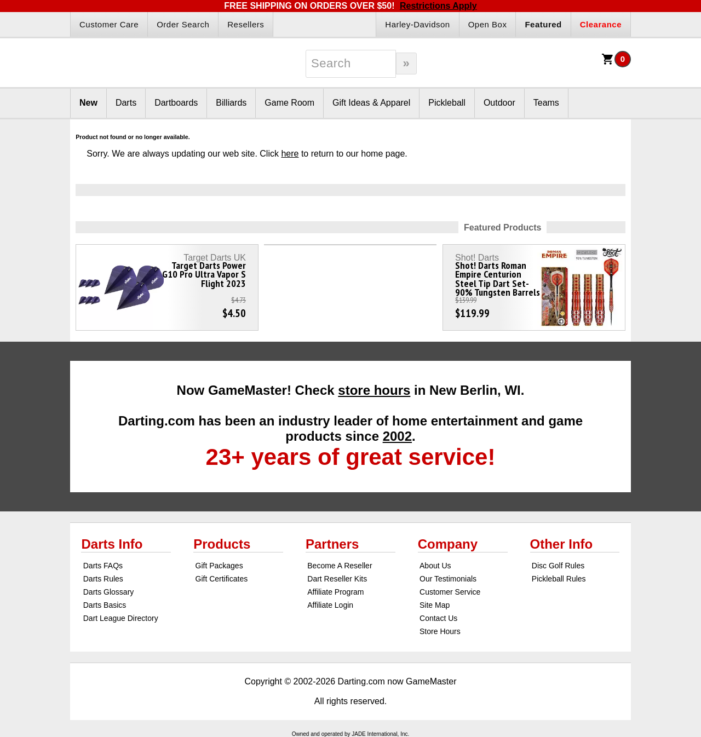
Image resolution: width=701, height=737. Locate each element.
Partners (332, 544)
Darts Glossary (108, 592)
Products (221, 544)
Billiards (231, 102)
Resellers (245, 24)
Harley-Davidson (417, 24)
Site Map (435, 605)
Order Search (183, 24)
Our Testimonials (448, 578)
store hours (374, 390)
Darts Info (111, 544)
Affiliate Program (335, 592)
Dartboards (176, 102)
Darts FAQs (103, 565)
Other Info (561, 544)
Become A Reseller (339, 565)
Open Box (487, 24)
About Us (435, 565)
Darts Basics (105, 605)
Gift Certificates (222, 578)
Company (448, 544)
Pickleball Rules (559, 578)
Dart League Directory (120, 618)
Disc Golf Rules (558, 565)
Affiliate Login (330, 605)
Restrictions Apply (438, 5)
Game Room (289, 102)
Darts (126, 102)
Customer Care (109, 24)
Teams (546, 102)
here (289, 153)
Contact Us (438, 618)
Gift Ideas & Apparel (371, 102)
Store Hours (440, 631)
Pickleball (447, 102)
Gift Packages (219, 565)
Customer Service (450, 592)
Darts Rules (103, 578)
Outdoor (499, 102)
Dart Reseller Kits (337, 578)
